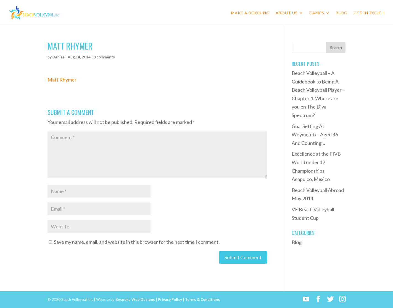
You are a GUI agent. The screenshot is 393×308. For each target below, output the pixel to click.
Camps (316, 13)
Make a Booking (250, 13)
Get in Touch (369, 13)
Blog (341, 13)
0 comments (104, 57)
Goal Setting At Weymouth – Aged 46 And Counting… (315, 134)
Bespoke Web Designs (135, 299)
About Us (287, 13)
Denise (58, 57)
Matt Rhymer (62, 80)
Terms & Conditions (202, 299)
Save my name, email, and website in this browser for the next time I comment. (137, 242)
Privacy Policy (170, 299)
